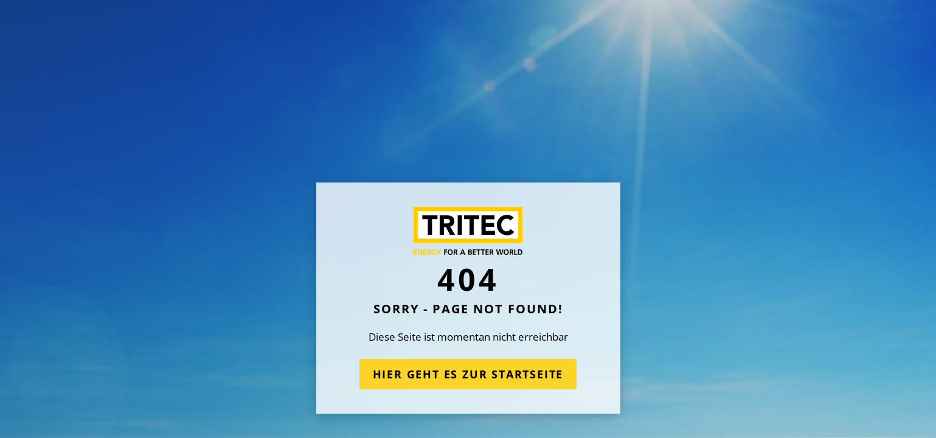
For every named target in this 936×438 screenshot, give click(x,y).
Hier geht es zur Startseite (468, 374)
